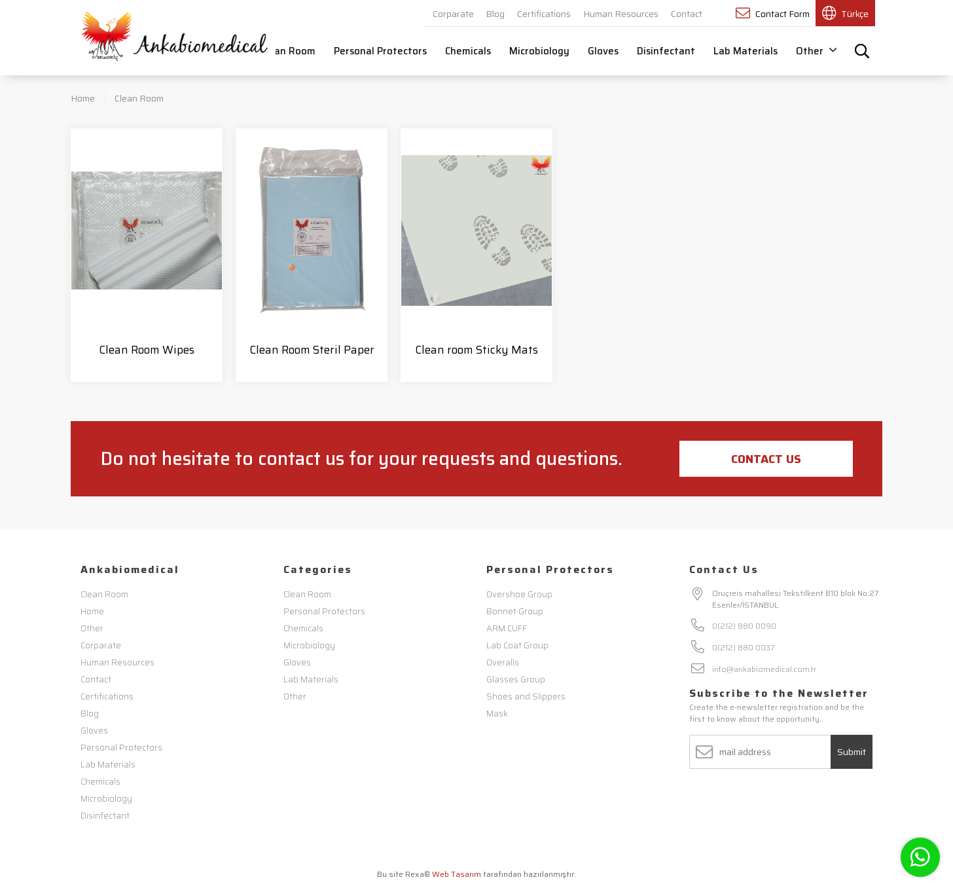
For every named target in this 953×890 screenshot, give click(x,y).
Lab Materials (745, 51)
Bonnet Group (514, 611)
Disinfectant (666, 51)
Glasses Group (515, 679)
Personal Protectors (380, 51)
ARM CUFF (506, 628)
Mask (497, 713)
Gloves (603, 51)
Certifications (544, 14)
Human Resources (620, 14)
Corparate (453, 14)
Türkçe (845, 13)
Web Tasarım (456, 874)
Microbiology (539, 51)
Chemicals (468, 51)
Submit (851, 752)
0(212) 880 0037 (743, 647)
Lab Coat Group (517, 645)
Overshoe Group (519, 594)
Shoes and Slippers (526, 696)
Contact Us (766, 459)
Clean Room (288, 51)
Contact (686, 14)
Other (816, 51)
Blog (495, 14)
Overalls (502, 662)
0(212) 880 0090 (744, 626)
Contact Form (773, 13)
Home (83, 98)
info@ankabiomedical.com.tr (764, 669)
